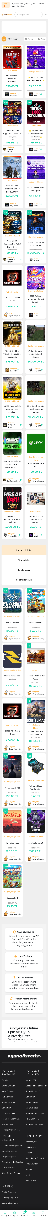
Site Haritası (31, 1180)
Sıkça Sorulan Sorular (11, 1173)
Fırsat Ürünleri (32, 1164)
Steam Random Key (11, 1119)
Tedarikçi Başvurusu (10, 1198)
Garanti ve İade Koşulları (12, 1162)
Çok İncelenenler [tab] (24, 580)
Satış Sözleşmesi (9, 1156)
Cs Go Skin (6, 1108)
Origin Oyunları (8, 1113)
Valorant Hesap (32, 1102)
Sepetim (29, 1169)
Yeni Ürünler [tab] (24, 560)
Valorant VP (31, 1080)
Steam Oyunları (8, 1102)
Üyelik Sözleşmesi (10, 1151)
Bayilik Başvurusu (9, 1192)
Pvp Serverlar (7, 1097)
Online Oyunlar (8, 1086)
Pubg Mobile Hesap (34, 1124)
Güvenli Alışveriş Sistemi (12, 1145)
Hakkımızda (31, 1147)
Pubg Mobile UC (33, 1091)
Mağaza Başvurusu (10, 1203)
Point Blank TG (32, 1119)
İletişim (29, 1153)
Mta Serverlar (7, 1124)
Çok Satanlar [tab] (24, 570)
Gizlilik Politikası (8, 1168)
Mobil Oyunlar (8, 1091)
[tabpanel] (24, 752)
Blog (28, 1175)
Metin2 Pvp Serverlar (11, 1130)
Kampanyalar (31, 1142)
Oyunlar (5, 1080)
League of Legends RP (36, 1086)
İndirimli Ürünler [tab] (24, 550)
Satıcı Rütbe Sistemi (35, 1158)
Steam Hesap (32, 1108)
